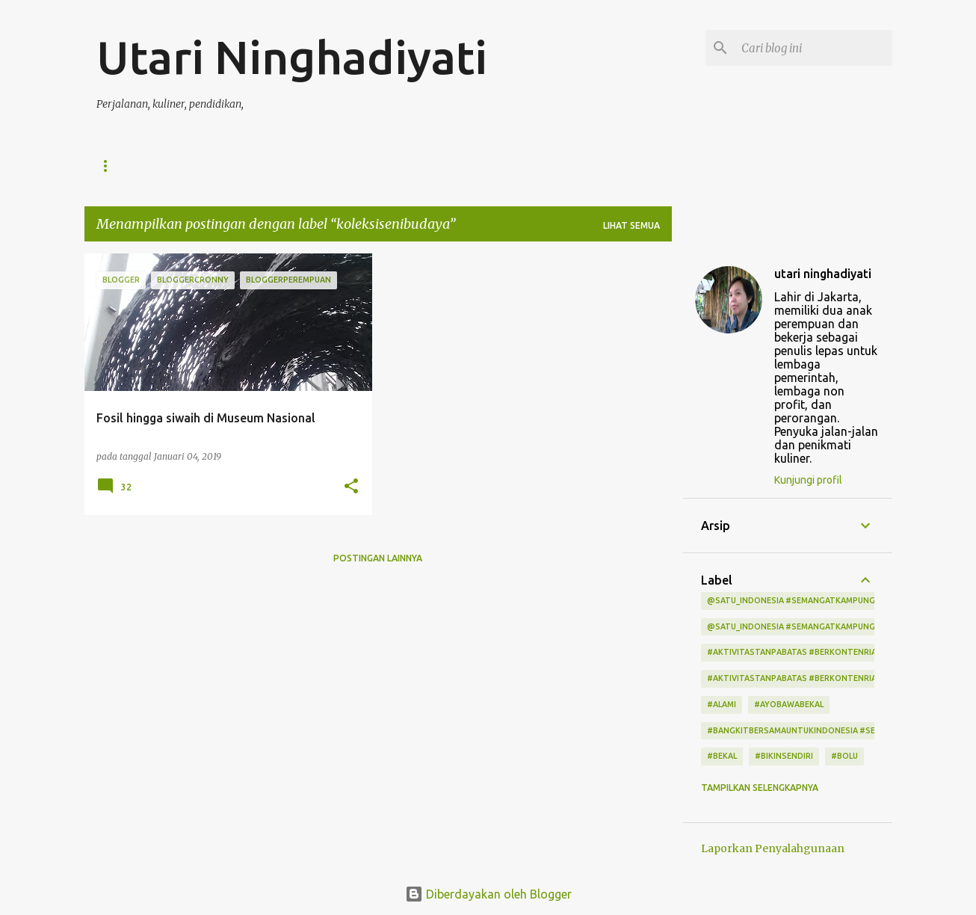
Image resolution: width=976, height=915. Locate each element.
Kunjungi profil (808, 480)
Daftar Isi (199, 165)
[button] (351, 487)
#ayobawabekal (789, 704)
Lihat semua (631, 225)
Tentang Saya (293, 165)
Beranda (118, 165)
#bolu (844, 755)
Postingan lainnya (377, 558)
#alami (721, 704)
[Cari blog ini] (813, 48)
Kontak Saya (393, 165)
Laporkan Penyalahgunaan (772, 848)
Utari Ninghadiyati (291, 57)
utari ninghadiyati (822, 273)
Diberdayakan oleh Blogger (488, 894)
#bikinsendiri (784, 755)
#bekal (722, 755)
